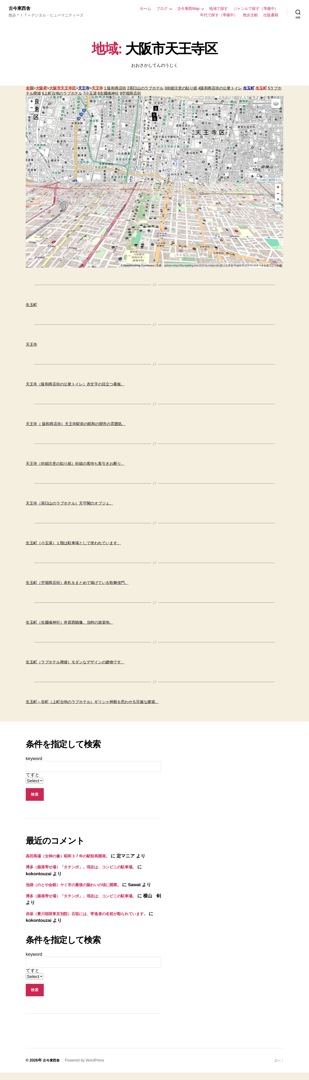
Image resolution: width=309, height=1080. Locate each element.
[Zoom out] (278, 194)
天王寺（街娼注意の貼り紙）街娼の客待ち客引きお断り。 (75, 464)
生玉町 (248, 89)
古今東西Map (188, 9)
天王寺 (83, 89)
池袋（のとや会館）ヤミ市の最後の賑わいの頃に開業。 (82, 885)
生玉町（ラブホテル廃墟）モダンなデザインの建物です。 (75, 663)
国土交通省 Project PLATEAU (236, 266)
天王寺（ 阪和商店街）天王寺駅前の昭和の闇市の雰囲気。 (76, 424)
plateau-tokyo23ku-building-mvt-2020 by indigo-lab (191, 266)
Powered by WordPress (86, 1068)
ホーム (145, 9)
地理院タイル (275, 180)
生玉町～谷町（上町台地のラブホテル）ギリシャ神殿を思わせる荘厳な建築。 (92, 702)
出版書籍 (270, 15)
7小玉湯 (90, 94)
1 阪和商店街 (115, 89)
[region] (154, 225)
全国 (29, 89)
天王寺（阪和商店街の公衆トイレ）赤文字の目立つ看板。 (75, 385)
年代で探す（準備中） (219, 15)
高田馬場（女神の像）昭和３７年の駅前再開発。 (75, 856)
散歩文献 (250, 15)
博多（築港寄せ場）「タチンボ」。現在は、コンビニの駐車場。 (91, 867)
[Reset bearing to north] (278, 200)
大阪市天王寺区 (62, 89)
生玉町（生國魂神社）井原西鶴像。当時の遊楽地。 (69, 623)
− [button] (31, 109)
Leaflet (263, 180)
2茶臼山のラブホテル (145, 89)
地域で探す (218, 9)
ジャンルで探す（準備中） (255, 9)
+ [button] (31, 102)
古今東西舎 (21, 8)
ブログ (162, 9)
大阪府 (41, 89)
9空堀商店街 (130, 94)
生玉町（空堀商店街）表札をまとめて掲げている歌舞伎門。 (77, 583)
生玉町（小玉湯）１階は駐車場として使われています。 (73, 544)
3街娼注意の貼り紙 (181, 89)
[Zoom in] (278, 188)
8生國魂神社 (108, 94)
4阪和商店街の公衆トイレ (220, 89)
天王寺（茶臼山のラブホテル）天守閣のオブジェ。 (69, 504)
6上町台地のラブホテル (62, 94)
